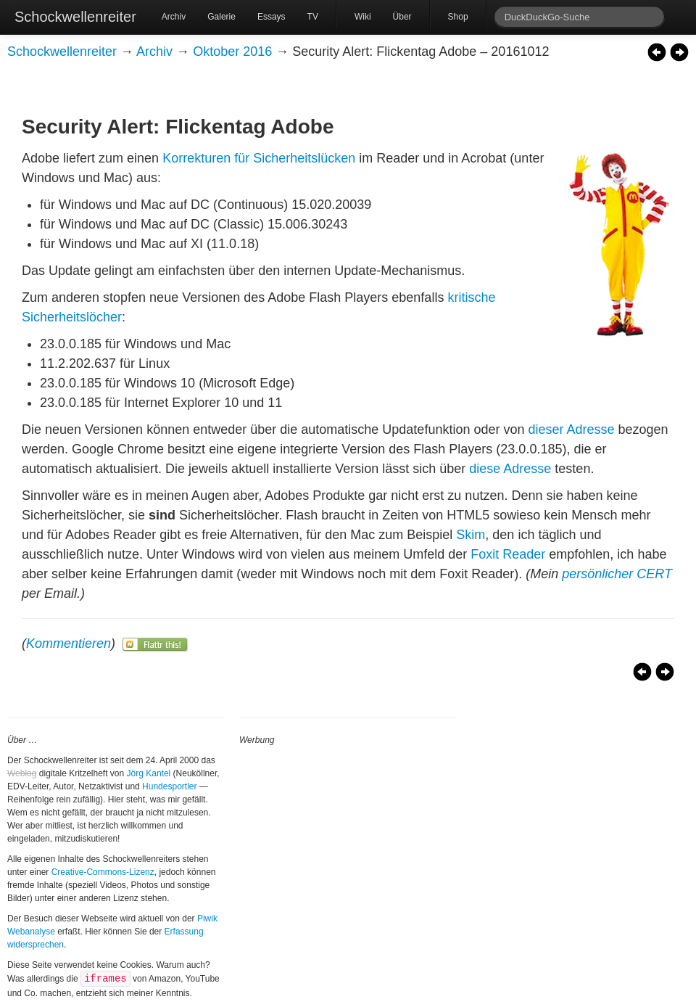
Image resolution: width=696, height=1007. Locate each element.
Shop (458, 17)
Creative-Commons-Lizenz (102, 872)
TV (312, 17)
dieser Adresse (571, 429)
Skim (470, 534)
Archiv (174, 17)
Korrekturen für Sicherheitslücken (258, 158)
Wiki (363, 17)
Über (402, 17)
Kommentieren (68, 643)
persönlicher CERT (617, 574)
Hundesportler (169, 786)
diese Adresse (510, 468)
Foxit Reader (508, 554)
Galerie (221, 17)
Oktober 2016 (232, 51)
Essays (271, 17)
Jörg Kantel (149, 773)
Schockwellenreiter (75, 17)
